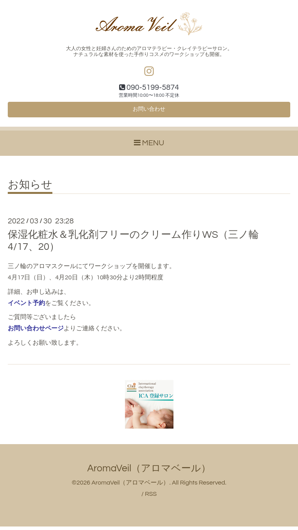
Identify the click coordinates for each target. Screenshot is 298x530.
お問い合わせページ (36, 332)
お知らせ (30, 188)
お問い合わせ (149, 112)
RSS (150, 497)
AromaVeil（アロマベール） (149, 472)
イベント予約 (26, 306)
